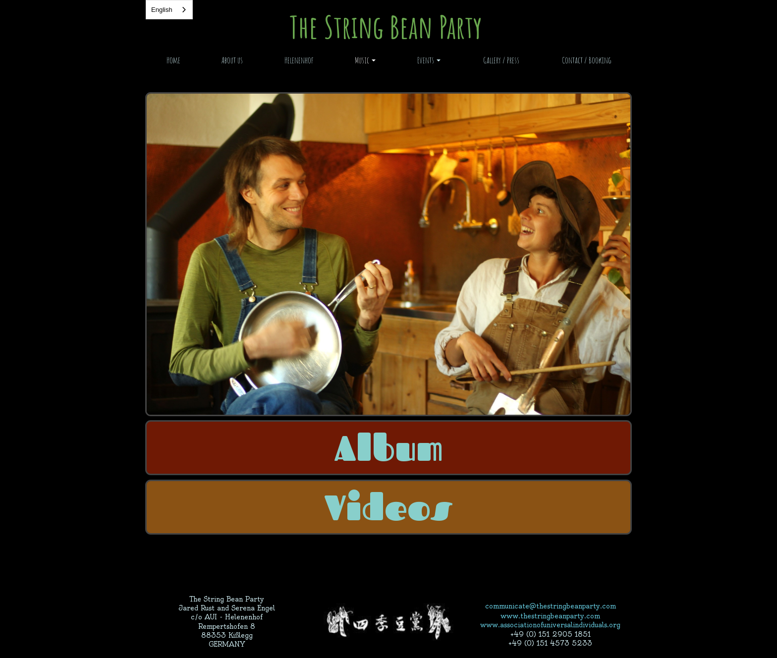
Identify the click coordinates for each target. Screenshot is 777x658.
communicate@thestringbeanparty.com (550, 606)
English (161, 9)
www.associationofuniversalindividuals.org (550, 625)
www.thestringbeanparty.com (550, 616)
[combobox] (169, 9)
